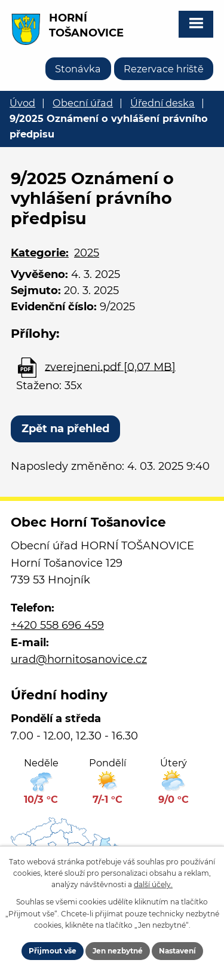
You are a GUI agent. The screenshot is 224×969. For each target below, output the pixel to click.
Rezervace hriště (164, 69)
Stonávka (78, 69)
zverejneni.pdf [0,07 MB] (110, 366)
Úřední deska (162, 103)
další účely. (153, 884)
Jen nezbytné (118, 950)
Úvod (22, 103)
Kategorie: (40, 252)
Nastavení (177, 950)
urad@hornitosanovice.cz (79, 659)
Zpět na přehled (65, 428)
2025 (86, 252)
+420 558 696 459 (57, 625)
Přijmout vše (52, 950)
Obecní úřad (83, 103)
